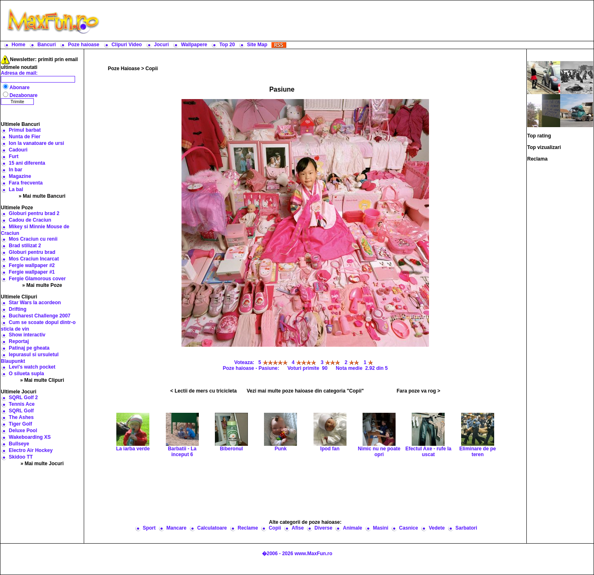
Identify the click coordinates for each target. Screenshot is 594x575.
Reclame (248, 528)
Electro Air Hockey (30, 450)
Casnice (408, 528)
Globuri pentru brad (32, 252)
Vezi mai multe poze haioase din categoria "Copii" (305, 391)
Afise (298, 528)
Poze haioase (83, 44)
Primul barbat (24, 130)
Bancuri (47, 44)
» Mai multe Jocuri (42, 463)
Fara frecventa (25, 183)
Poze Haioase (124, 68)
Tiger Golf (20, 424)
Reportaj (19, 341)
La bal (16, 189)
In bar (15, 170)
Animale (352, 528)
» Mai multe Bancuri (42, 196)
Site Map (257, 44)
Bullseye (19, 444)
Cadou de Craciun (30, 220)
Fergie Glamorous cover (37, 279)
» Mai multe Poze (42, 285)
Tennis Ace (22, 404)
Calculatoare (212, 528)
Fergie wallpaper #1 (31, 272)
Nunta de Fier (24, 137)
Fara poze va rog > (418, 391)
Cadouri (18, 150)
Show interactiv (27, 335)
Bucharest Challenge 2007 (39, 316)
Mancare (176, 528)
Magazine (20, 176)
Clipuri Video (126, 44)
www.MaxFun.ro (313, 553)
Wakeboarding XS (30, 437)
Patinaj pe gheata (29, 348)
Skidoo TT (21, 457)
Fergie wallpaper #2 (31, 265)
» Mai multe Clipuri (42, 380)
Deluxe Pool (23, 430)
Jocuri (161, 44)
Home (18, 44)
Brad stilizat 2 (25, 245)
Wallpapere (194, 44)
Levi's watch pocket (32, 367)
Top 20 (227, 44)
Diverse (323, 528)
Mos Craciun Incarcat (34, 259)
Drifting (17, 309)
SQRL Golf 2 (23, 397)
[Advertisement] (348, 20)
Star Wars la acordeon (35, 302)
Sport (149, 528)
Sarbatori (466, 528)
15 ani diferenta (27, 163)
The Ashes (21, 417)
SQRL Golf (21, 411)
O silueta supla (26, 373)
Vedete (437, 528)
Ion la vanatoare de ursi (36, 143)
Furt (13, 156)
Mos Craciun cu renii (33, 239)
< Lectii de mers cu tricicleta (203, 391)
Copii (152, 68)
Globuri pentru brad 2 (34, 213)
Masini (380, 528)
